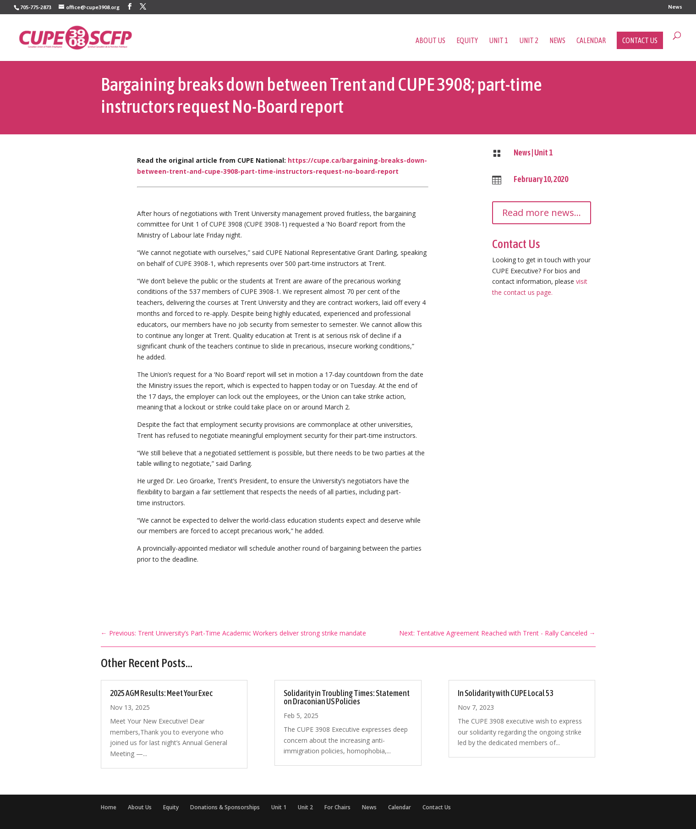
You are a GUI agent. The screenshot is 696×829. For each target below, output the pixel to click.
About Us (430, 40)
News (675, 7)
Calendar (591, 40)
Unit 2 (528, 40)
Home (108, 807)
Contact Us (640, 40)
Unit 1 (498, 40)
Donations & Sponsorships (225, 807)
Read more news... (541, 212)
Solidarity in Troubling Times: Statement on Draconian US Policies (347, 697)
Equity (467, 40)
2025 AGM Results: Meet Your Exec (161, 693)
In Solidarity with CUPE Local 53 (505, 693)
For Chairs (337, 807)
